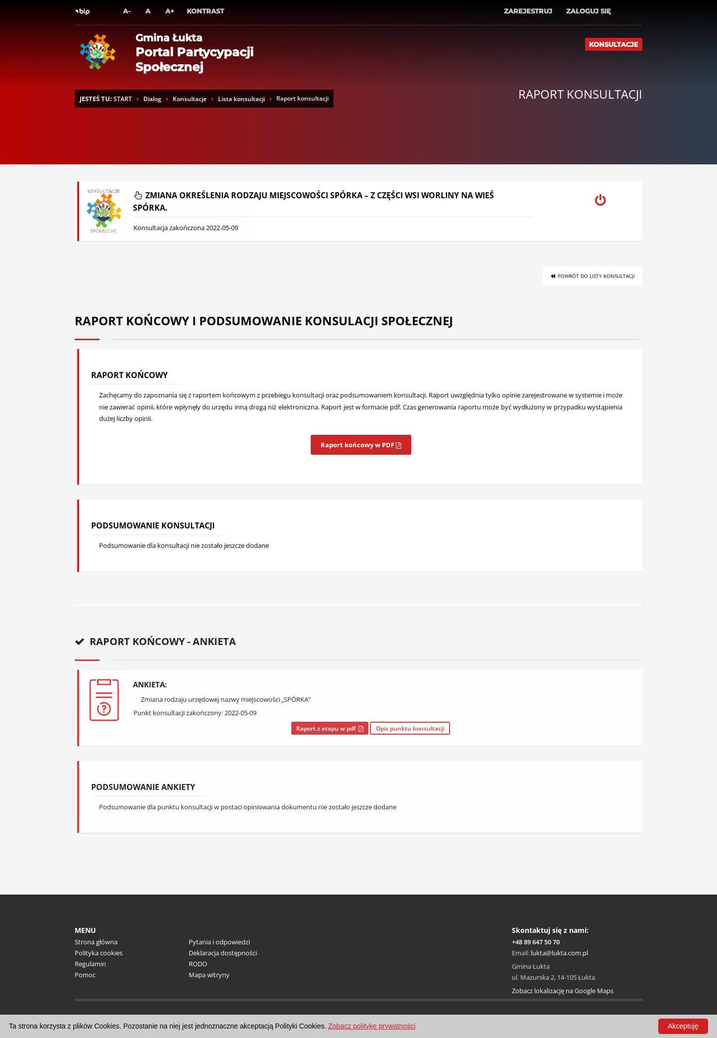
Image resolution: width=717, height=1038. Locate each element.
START (123, 99)
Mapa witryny (209, 974)
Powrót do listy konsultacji (592, 275)
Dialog (152, 99)
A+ (169, 11)
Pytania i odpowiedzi (219, 941)
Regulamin (90, 963)
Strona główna (96, 941)
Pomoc (85, 974)
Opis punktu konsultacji (410, 728)
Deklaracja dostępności (223, 952)
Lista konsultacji (241, 99)
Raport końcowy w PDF (361, 444)
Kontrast (205, 11)
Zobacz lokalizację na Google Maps (562, 990)
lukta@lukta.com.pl (559, 952)
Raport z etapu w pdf (329, 728)
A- (126, 11)
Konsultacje (613, 44)
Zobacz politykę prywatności (371, 1026)
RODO (198, 963)
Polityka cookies (98, 952)
